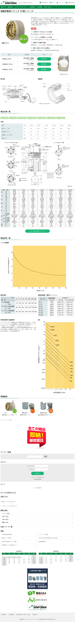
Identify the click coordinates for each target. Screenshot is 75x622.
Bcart (54, 619)
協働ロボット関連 (6, 538)
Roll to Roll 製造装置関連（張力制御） (48, 538)
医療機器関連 (42, 541)
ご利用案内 (32, 7)
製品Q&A (10, 7)
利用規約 (34, 614)
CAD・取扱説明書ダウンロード (37, 231)
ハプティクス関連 (43, 534)
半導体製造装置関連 (7, 534)
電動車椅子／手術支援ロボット (10, 545)
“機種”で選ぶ (5, 522)
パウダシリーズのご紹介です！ (10, 506)
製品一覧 (3, 7)
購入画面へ (44, 58)
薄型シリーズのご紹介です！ (9, 501)
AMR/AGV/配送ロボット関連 (9, 541)
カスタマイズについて (21, 7)
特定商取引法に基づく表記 (23, 614)
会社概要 (39, 7)
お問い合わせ (47, 7)
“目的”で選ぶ (5, 516)
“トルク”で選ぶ (6, 513)
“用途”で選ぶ (5, 519)
